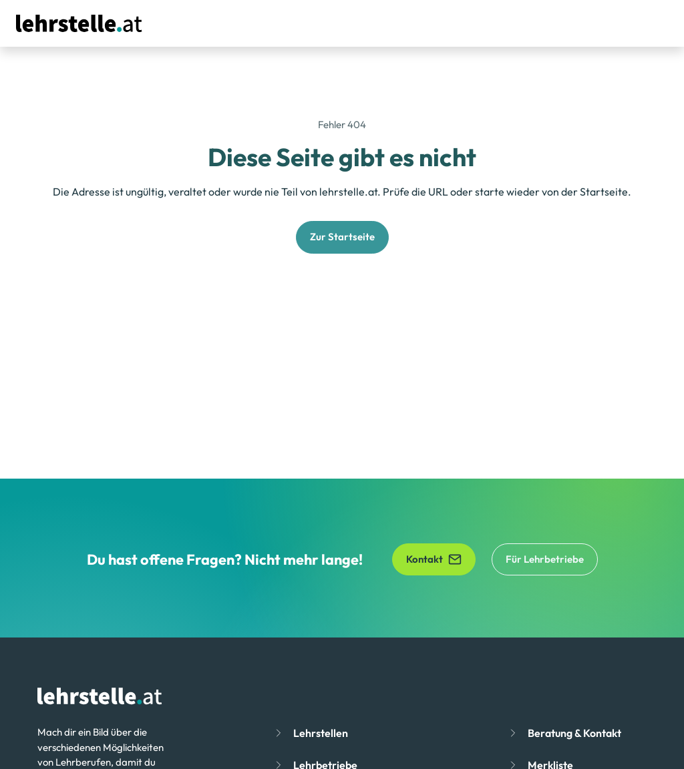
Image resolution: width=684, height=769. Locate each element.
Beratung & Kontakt (574, 733)
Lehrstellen (320, 733)
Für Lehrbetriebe (545, 559)
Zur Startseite (342, 236)
